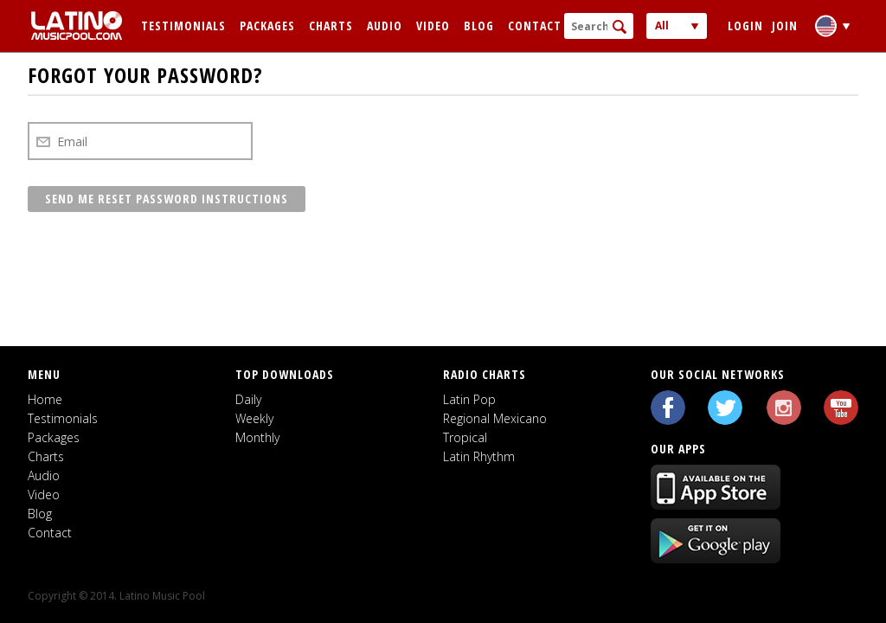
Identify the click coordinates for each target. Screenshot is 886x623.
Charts (331, 25)
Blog (479, 25)
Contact (535, 25)
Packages (267, 25)
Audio (384, 25)
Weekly (254, 418)
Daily (248, 399)
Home (45, 399)
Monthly (257, 437)
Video (433, 25)
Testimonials (183, 25)
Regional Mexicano (495, 418)
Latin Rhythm (479, 456)
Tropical (465, 437)
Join (785, 25)
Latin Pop (469, 399)
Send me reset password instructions (166, 198)
